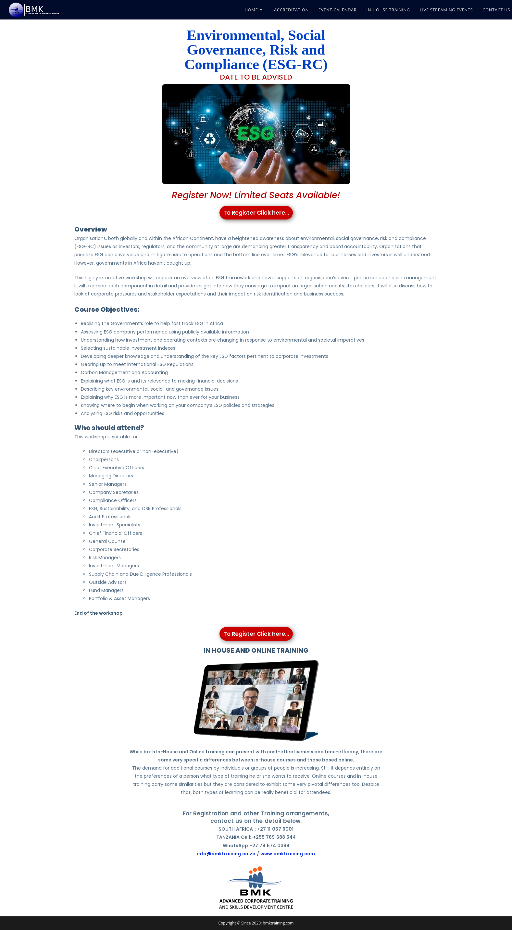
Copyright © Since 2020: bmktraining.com (256, 923)
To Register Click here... (256, 212)
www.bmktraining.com (287, 853)
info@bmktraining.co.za (226, 853)
